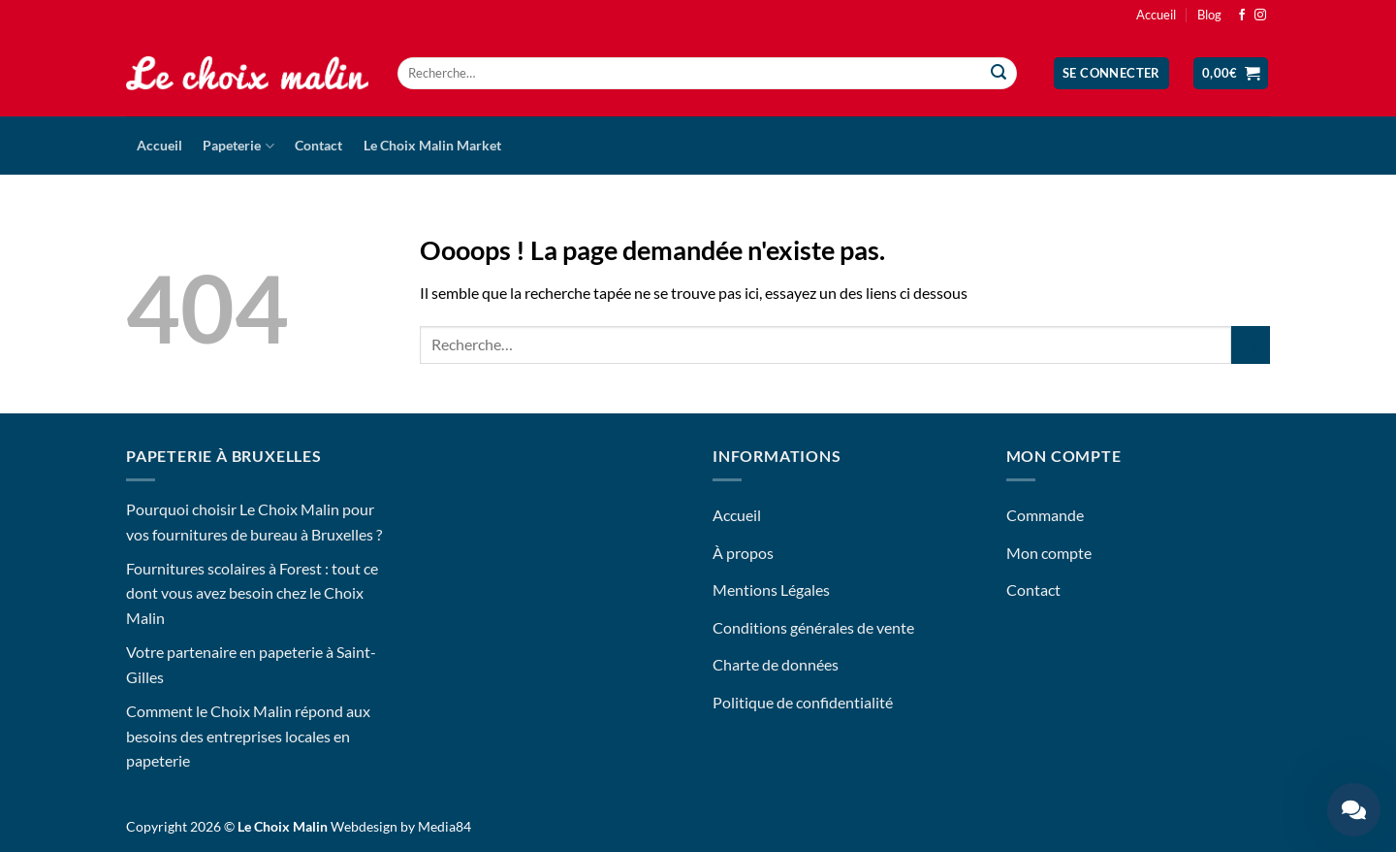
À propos (743, 552)
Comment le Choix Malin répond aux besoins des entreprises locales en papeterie (248, 736)
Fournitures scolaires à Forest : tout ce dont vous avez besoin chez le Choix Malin (252, 593)
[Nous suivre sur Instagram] (1260, 15)
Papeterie (238, 146)
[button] (1111, 73)
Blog (1209, 14)
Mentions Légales (771, 589)
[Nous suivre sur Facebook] (1242, 15)
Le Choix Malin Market (432, 145)
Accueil (1156, 14)
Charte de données (776, 664)
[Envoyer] (999, 73)
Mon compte (1049, 552)
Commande (1045, 515)
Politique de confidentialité (803, 702)
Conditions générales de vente (813, 627)
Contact (318, 145)
